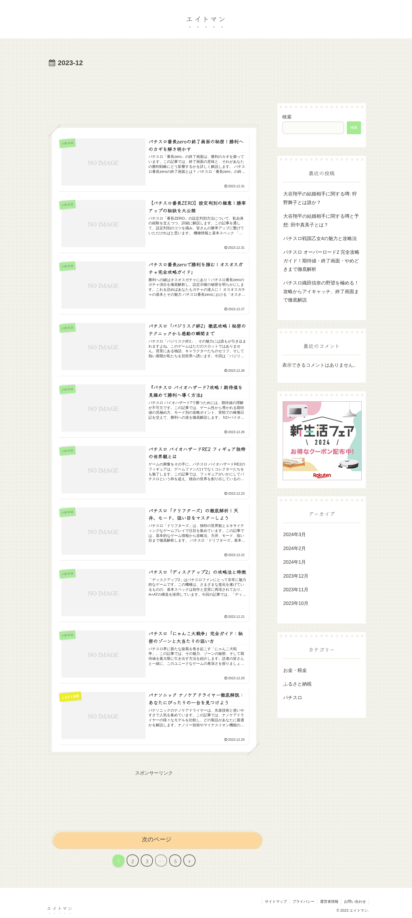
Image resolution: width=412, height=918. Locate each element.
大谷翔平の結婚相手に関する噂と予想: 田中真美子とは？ (321, 220)
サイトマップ (276, 901)
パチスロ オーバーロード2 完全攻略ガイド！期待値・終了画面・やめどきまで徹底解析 (321, 261)
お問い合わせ (355, 901)
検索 (287, 117)
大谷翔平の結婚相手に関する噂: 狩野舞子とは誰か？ (320, 198)
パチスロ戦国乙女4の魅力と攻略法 (320, 238)
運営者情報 (329, 901)
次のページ (157, 839)
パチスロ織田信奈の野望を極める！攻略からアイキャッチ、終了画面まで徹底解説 (321, 291)
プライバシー (303, 901)
